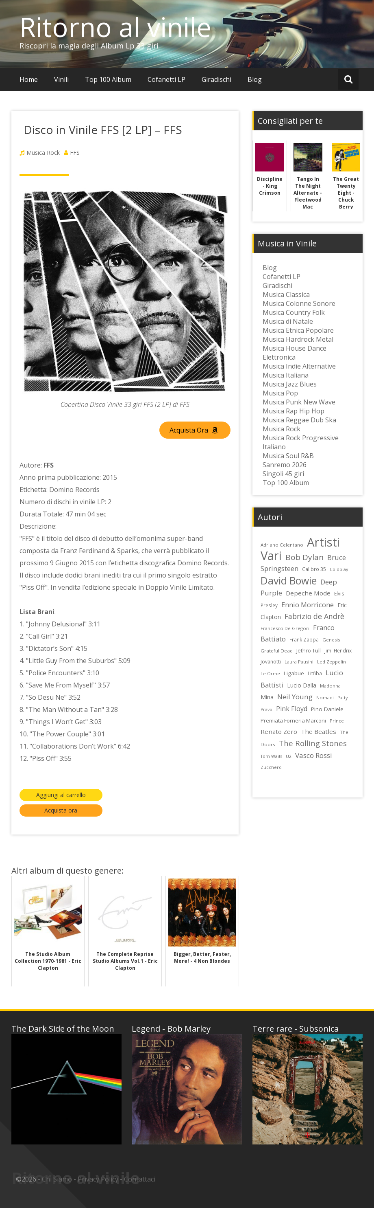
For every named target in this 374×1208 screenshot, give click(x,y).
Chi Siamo (57, 1179)
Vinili (61, 79)
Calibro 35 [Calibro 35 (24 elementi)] (314, 569)
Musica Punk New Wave (299, 402)
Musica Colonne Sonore (299, 303)
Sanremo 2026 (285, 464)
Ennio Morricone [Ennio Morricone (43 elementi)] (307, 604)
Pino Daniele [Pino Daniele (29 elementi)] (327, 709)
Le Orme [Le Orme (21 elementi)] (270, 673)
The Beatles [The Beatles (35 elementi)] (318, 731)
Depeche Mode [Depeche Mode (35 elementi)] (308, 593)
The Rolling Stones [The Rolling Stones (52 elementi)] (313, 743)
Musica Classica (286, 294)
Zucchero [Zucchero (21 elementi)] (271, 767)
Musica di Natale (288, 321)
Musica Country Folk (294, 312)
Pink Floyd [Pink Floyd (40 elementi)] (291, 708)
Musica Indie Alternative (299, 366)
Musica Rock (43, 152)
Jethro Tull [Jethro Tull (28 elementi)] (308, 650)
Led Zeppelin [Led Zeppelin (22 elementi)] (331, 662)
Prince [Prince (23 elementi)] (337, 721)
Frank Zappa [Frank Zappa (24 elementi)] (304, 639)
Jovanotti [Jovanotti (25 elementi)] (271, 661)
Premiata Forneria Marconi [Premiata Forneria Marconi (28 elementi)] (293, 720)
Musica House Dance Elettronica (294, 353)
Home (29, 79)
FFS (75, 152)
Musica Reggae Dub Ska (299, 419)
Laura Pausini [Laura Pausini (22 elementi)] (299, 662)
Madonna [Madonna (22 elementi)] (330, 686)
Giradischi (216, 79)
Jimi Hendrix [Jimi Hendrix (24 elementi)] (338, 650)
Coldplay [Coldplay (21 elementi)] (339, 569)
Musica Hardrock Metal (298, 339)
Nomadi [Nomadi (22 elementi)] (325, 697)
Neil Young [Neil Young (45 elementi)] (295, 696)
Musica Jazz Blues (290, 384)
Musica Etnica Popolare (298, 330)
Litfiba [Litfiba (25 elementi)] (315, 673)
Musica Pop (280, 393)
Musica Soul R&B (288, 455)
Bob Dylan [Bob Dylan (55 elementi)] (304, 557)
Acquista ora (60, 810)
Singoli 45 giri (283, 473)
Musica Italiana (286, 375)
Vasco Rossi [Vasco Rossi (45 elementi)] (313, 755)
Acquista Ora (194, 430)
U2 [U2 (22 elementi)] (288, 756)
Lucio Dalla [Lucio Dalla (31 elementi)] (301, 685)
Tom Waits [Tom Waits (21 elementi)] (271, 756)
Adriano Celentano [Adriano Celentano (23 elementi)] (282, 545)
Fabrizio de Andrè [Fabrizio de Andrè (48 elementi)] (314, 616)
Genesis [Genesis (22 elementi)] (331, 640)
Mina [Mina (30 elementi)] (267, 697)
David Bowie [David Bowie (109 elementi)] (289, 580)
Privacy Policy (98, 1179)
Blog (255, 79)
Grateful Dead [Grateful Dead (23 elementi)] (277, 651)
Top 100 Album (108, 79)
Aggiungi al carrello (61, 795)
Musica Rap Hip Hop (293, 410)
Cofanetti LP (166, 79)
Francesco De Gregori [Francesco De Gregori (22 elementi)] (285, 628)
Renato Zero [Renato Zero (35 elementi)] (279, 731)
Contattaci (139, 1179)
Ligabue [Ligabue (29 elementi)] (294, 673)
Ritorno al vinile (115, 27)
